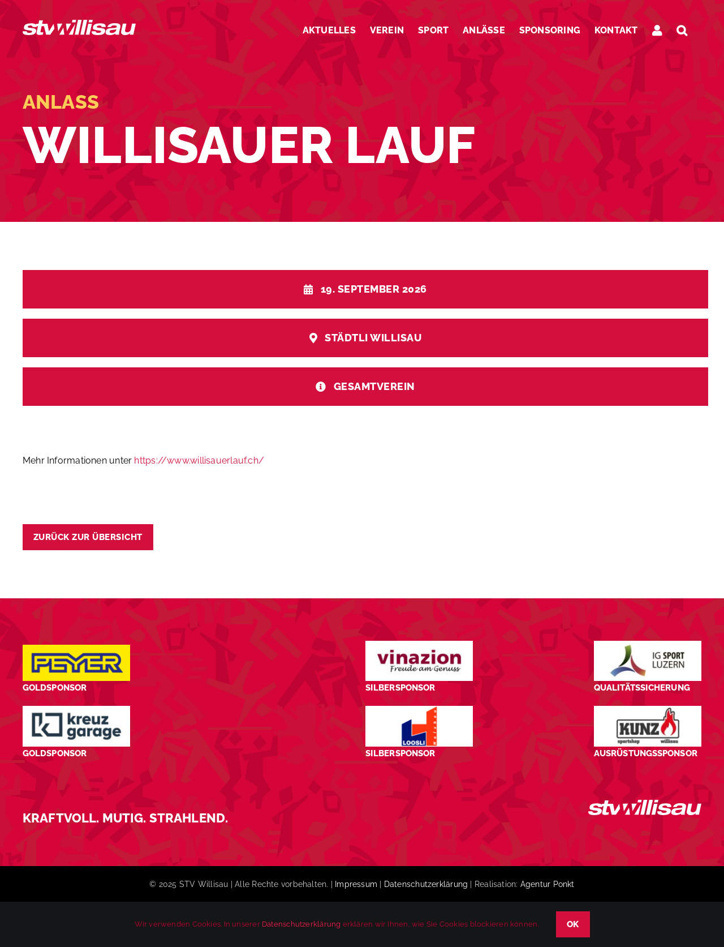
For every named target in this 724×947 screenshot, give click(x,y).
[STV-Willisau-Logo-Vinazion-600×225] (419, 645)
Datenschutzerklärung (426, 884)
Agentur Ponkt (547, 884)
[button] (681, 30)
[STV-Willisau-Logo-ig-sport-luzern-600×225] (647, 645)
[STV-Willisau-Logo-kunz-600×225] (647, 710)
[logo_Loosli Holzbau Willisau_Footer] (419, 710)
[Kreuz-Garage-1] (76, 710)
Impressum (356, 884)
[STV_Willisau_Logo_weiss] (644, 804)
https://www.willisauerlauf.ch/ (199, 460)
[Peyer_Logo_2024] (76, 649)
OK (573, 924)
